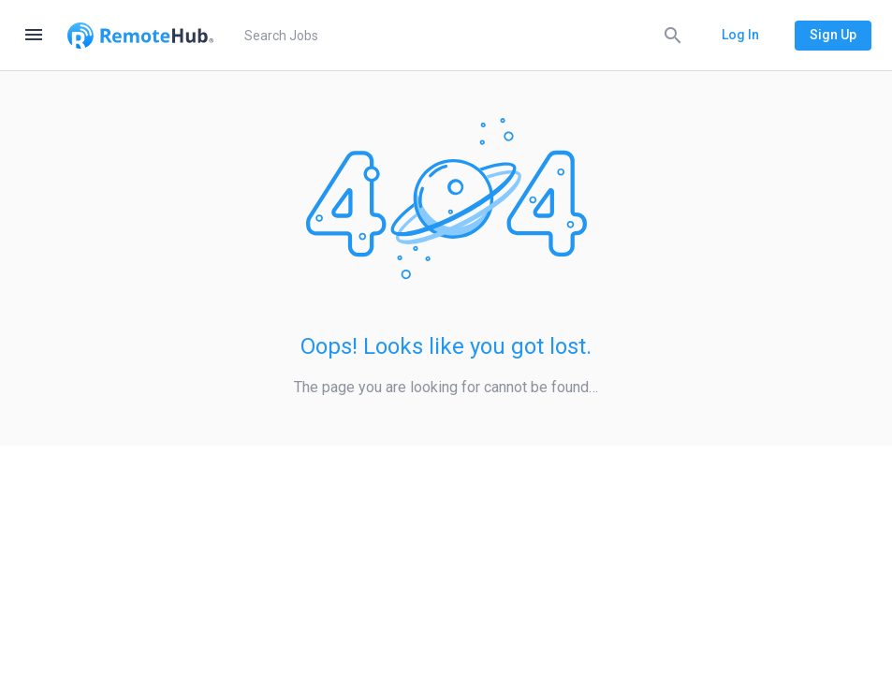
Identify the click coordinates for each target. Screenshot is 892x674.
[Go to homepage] (140, 36)
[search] (460, 35)
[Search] (673, 34)
